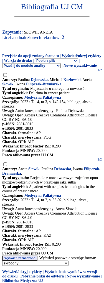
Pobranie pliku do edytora (42, 276)
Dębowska (39, 80)
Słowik (7, 84)
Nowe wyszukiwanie (80, 65)
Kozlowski (72, 80)
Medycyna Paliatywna (42, 97)
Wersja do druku (18, 60)
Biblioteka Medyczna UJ (22, 281)
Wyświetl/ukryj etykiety (81, 56)
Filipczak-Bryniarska (44, 84)
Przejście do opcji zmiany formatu (30, 56)
